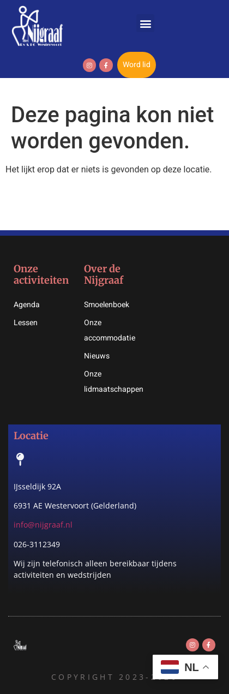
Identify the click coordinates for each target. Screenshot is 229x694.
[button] (145, 23)
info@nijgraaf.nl (43, 524)
